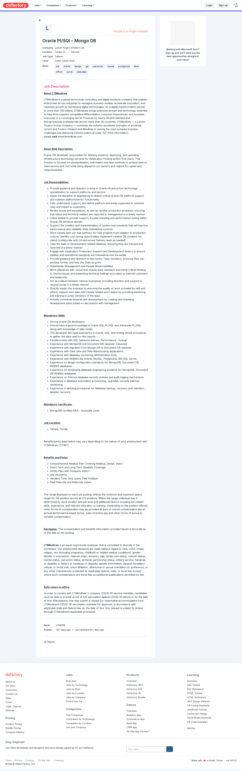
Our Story (10, 685)
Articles (191, 728)
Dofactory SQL (134, 689)
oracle (66, 66)
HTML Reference (196, 697)
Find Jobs (71, 681)
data (136, 66)
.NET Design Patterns (198, 701)
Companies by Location (78, 723)
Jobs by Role (73, 689)
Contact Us (12, 693)
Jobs (37, 5)
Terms (8, 760)
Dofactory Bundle (136, 697)
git (87, 66)
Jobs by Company (75, 697)
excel (70, 71)
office (59, 71)
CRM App (132, 727)
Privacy (18, 760)
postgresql (124, 66)
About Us (10, 681)
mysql (111, 66)
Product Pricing (14, 724)
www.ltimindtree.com (70, 136)
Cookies (29, 760)
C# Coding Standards (198, 705)
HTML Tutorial (194, 693)
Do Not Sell (44, 760)
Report (49, 641)
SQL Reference (195, 689)
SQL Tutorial (193, 685)
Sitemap (10, 710)
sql (57, 66)
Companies (52, 5)
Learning (87, 5)
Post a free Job (74, 701)
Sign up (223, 5)
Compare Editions (15, 732)
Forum (9, 702)
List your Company (76, 727)
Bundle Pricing (13, 728)
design (77, 66)
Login (209, 5)
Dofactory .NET (135, 685)
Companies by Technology (80, 719)
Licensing (59, 760)
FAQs (8, 698)
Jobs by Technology (77, 685)
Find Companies (74, 715)
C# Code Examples (197, 721)
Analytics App (134, 715)
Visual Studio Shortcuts (199, 717)
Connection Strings (197, 713)
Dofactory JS (134, 693)
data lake (81, 71)
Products (71, 5)
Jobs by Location (75, 693)
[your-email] (146, 749)
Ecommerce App (136, 719)
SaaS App (132, 723)
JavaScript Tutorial (197, 709)
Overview (132, 681)
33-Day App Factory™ (138, 731)
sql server (98, 66)
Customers (11, 689)
